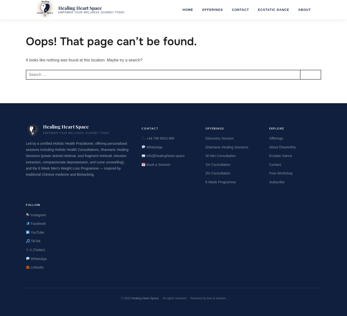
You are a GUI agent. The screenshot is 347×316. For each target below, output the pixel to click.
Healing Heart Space (145, 298)
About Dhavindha (282, 147)
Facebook (36, 224)
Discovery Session (219, 138)
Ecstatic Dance (273, 10)
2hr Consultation (218, 173)
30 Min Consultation (220, 156)
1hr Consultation (218, 165)
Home (188, 10)
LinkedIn (35, 267)
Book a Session (156, 165)
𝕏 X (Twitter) (35, 250)
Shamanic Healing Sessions (226, 147)
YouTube (35, 232)
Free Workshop (281, 173)
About (304, 10)
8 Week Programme (220, 182)
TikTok (33, 241)
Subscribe (276, 182)
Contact (240, 10)
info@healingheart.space (163, 156)
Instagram (36, 215)
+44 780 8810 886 (158, 138)
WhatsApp (152, 147)
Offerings (212, 10)
